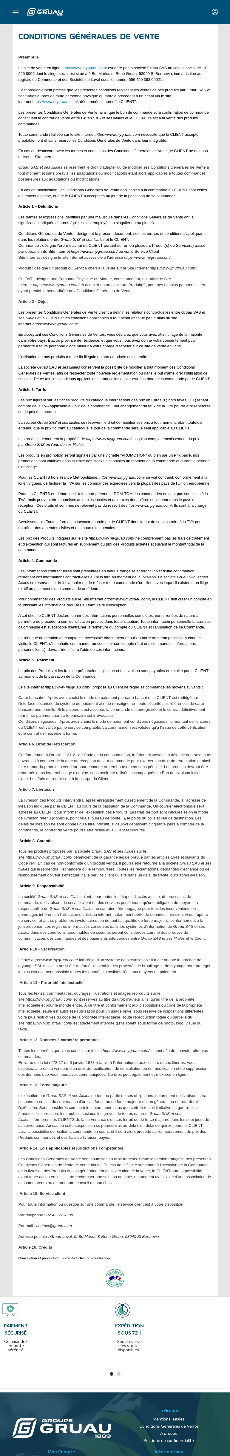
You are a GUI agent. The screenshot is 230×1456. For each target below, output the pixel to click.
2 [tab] (119, 1374)
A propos (168, 1433)
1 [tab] (111, 1374)
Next (221, 1339)
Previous (13, 1339)
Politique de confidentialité (168, 1440)
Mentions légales (169, 1418)
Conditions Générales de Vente (168, 1426)
